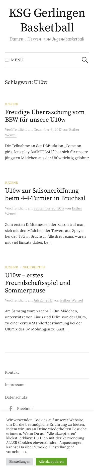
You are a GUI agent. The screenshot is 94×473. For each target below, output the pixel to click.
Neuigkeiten (34, 267)
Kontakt (12, 372)
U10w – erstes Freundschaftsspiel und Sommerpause (37, 283)
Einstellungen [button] (19, 461)
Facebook (25, 408)
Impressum (14, 384)
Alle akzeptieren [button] (51, 461)
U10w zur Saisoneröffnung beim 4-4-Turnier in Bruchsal (45, 194)
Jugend (11, 104)
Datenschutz (16, 397)
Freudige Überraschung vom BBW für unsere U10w (45, 116)
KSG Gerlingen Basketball (47, 20)
